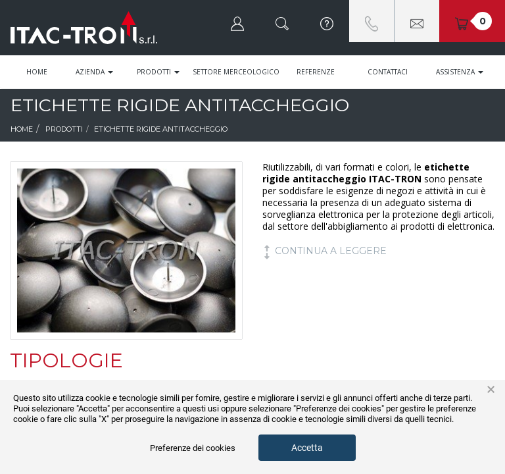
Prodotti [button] (158, 71)
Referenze (316, 71)
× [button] (491, 389)
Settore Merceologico (236, 71)
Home (36, 71)
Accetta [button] (307, 447)
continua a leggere (324, 251)
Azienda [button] (94, 71)
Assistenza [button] (459, 71)
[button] (237, 21)
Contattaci (388, 71)
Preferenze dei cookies (192, 448)
